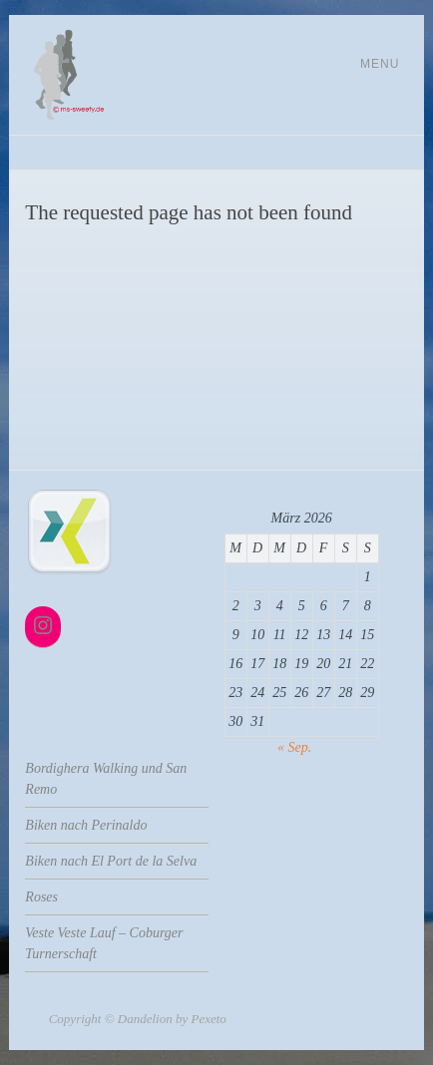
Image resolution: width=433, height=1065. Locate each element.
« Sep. (294, 747)
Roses (41, 896)
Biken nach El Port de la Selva (111, 861)
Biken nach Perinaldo (86, 825)
